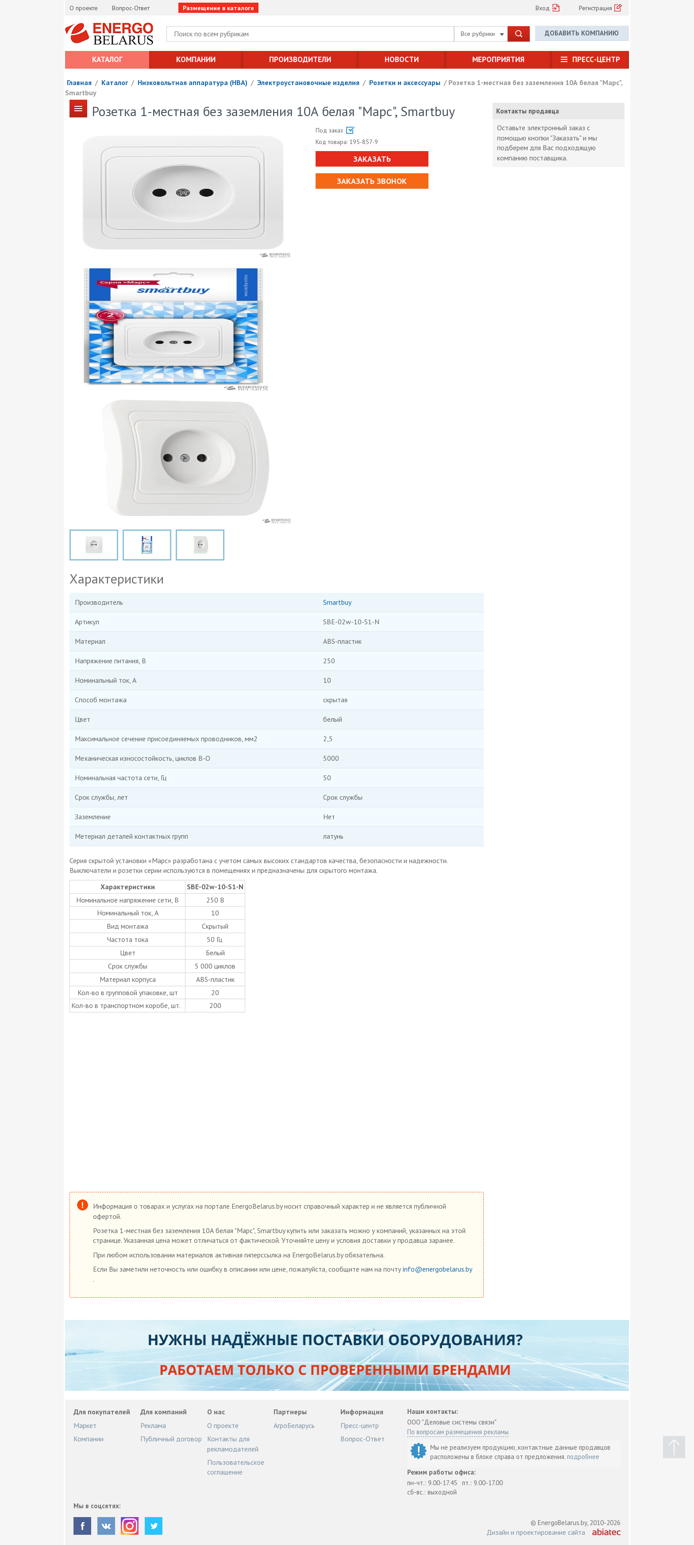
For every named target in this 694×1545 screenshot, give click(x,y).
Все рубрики (482, 34)
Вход (543, 8)
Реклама (153, 1425)
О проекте (83, 8)
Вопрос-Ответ (131, 8)
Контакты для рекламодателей (232, 1443)
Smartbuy (337, 602)
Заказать (370, 159)
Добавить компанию (582, 33)
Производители (300, 59)
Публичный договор (171, 1438)
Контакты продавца (527, 111)
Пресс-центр (596, 59)
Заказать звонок (371, 181)
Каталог (107, 59)
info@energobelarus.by (437, 1269)
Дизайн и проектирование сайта (535, 1532)
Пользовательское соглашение (235, 1467)
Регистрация (595, 8)
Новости (402, 59)
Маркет (84, 1425)
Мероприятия (498, 59)
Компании (196, 59)
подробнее (583, 1456)
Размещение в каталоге (218, 8)
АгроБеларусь (294, 1425)
